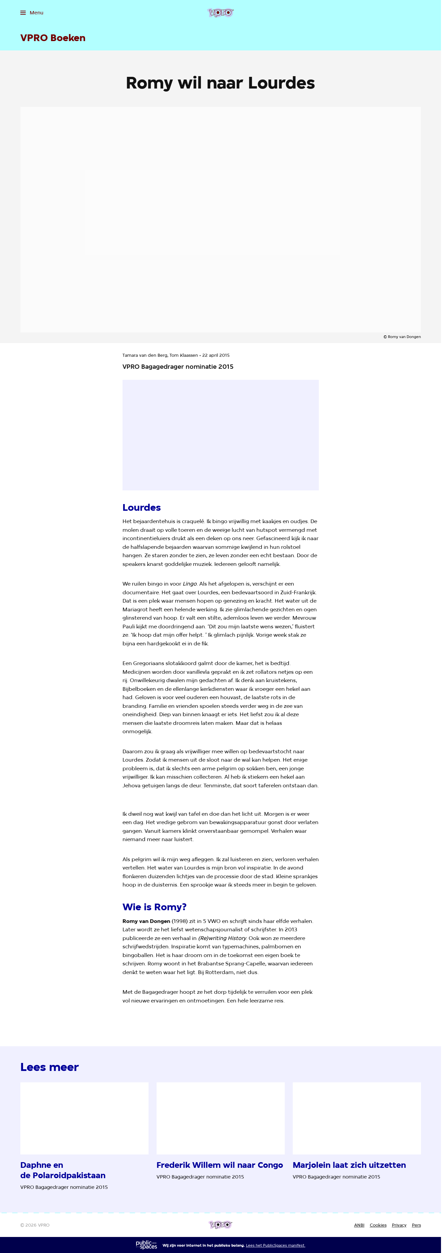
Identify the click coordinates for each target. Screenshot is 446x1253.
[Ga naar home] (220, 12)
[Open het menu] (31, 12)
